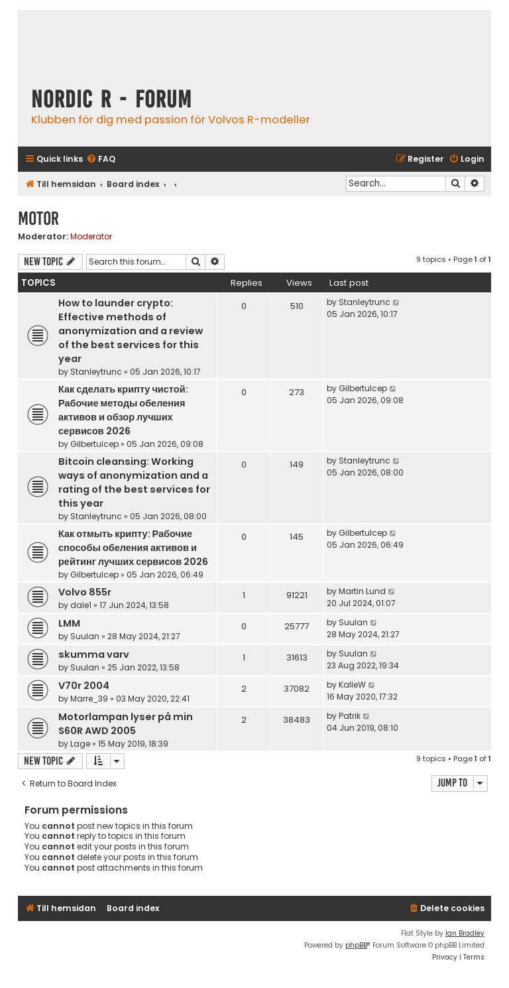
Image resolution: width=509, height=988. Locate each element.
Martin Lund (362, 591)
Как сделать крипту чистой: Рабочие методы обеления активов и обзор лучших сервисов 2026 (123, 410)
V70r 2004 (83, 685)
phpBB (356, 945)
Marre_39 (89, 698)
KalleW (352, 684)
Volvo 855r (84, 592)
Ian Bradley (464, 933)
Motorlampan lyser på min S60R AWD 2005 (125, 723)
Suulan (84, 636)
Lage (80, 743)
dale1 (80, 605)
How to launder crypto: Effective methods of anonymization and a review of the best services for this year (130, 330)
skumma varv (93, 654)
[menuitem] (100, 159)
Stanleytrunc (96, 371)
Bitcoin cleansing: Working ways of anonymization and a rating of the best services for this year (134, 482)
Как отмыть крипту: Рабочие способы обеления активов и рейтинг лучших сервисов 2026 (133, 547)
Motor (38, 218)
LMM (69, 623)
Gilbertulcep (94, 444)
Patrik (350, 715)
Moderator (91, 236)
